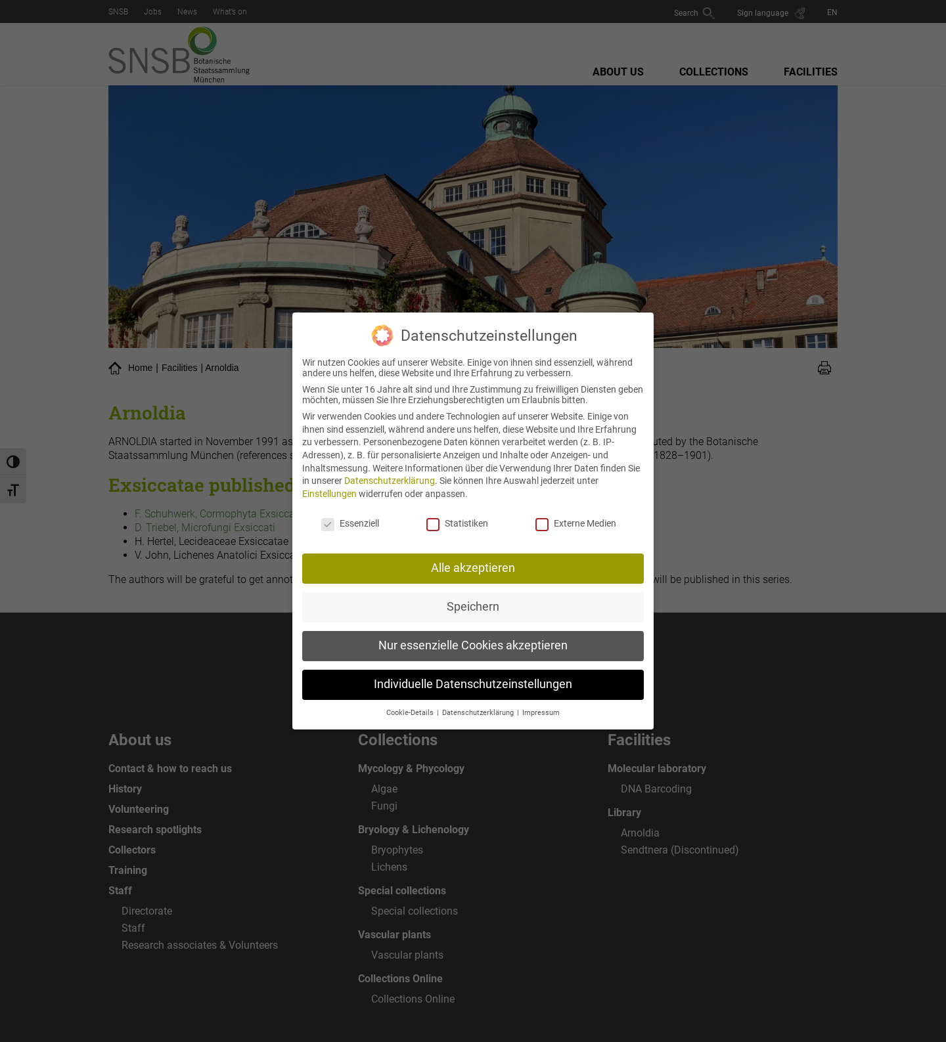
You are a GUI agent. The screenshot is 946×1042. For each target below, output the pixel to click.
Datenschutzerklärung (389, 471)
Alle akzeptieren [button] (473, 558)
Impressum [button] (541, 703)
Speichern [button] (473, 596)
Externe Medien (575, 513)
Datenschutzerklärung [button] (479, 703)
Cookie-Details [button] (411, 703)
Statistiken (457, 513)
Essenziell (350, 513)
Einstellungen (329, 483)
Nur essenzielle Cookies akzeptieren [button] (473, 635)
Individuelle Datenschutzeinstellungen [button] (473, 674)
